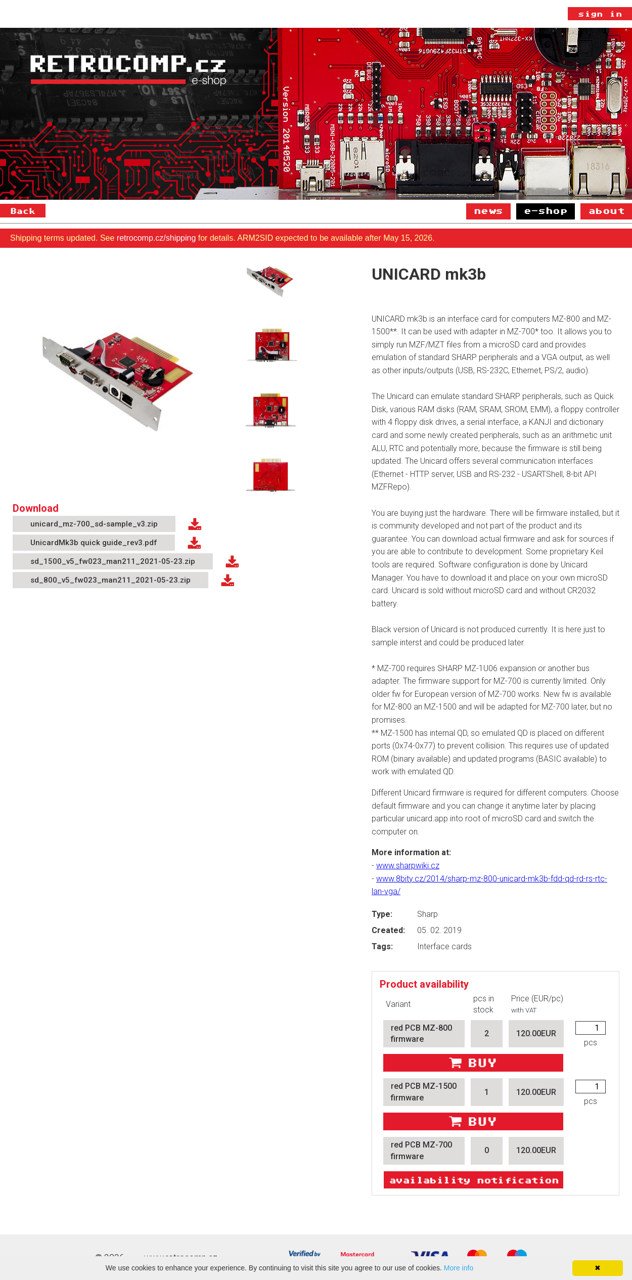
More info (458, 1268)
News (488, 210)
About (606, 210)
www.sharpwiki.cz (407, 865)
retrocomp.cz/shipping (156, 238)
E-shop (545, 210)
